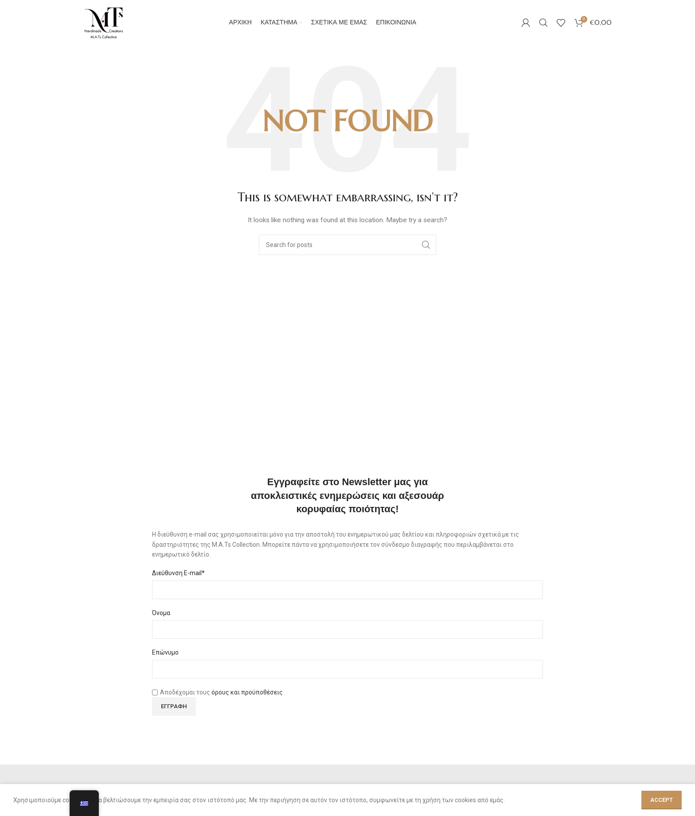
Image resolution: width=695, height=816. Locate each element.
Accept (661, 799)
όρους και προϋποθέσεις (247, 704)
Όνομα (161, 625)
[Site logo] (110, 28)
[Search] (543, 29)
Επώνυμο (165, 664)
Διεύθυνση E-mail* (178, 585)
